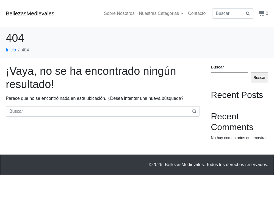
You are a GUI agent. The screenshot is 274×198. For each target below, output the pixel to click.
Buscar (217, 67)
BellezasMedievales (30, 13)
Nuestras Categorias (161, 13)
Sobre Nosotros (119, 13)
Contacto (197, 13)
